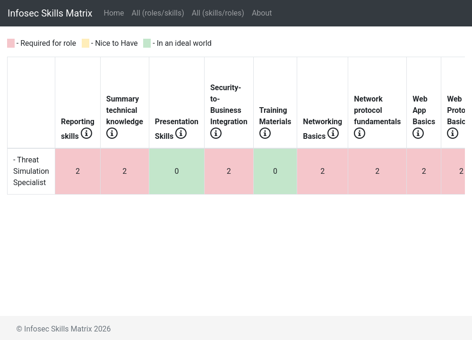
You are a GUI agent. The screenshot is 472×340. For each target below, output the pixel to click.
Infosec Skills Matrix (50, 13)
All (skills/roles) (218, 12)
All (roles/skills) (158, 12)
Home (116, 12)
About (262, 12)
